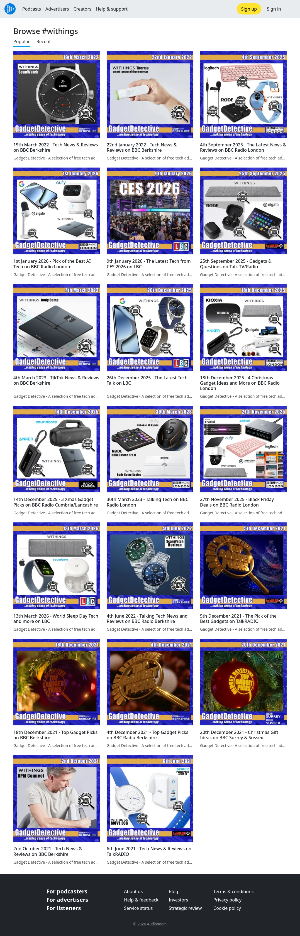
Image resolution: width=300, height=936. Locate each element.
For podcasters (67, 891)
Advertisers (57, 9)
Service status (138, 908)
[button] (291, 8)
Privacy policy (227, 900)
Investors (178, 900)
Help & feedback (141, 900)
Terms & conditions (233, 891)
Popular (21, 41)
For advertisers (67, 899)
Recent (43, 41)
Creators (82, 9)
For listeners (64, 908)
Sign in (274, 9)
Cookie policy (227, 908)
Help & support (112, 9)
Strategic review (185, 908)
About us (133, 891)
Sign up (249, 9)
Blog (173, 891)
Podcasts (31, 9)
